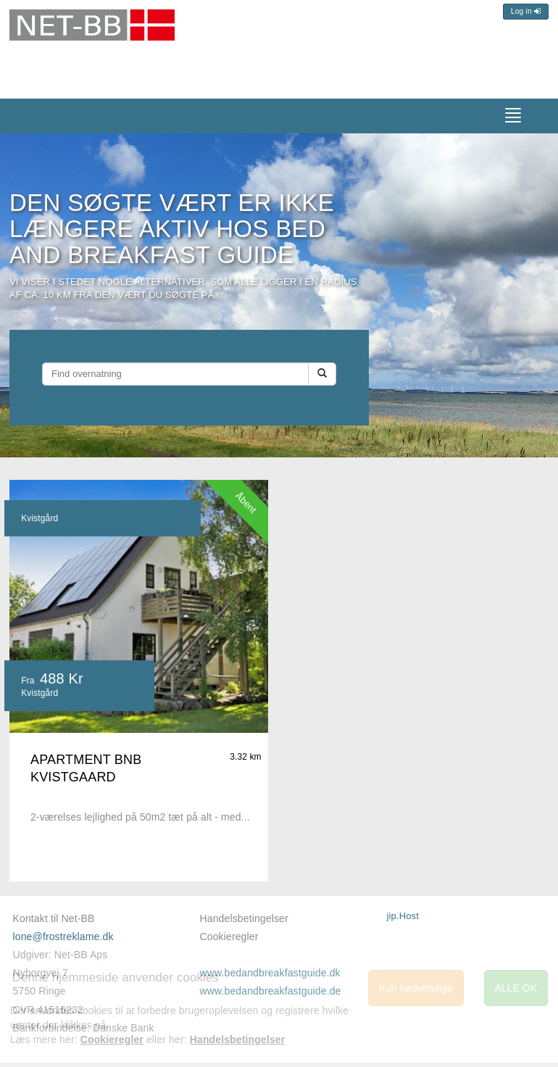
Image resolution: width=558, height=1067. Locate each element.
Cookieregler (229, 936)
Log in (526, 11)
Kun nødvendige (416, 988)
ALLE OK (516, 988)
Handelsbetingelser (244, 918)
